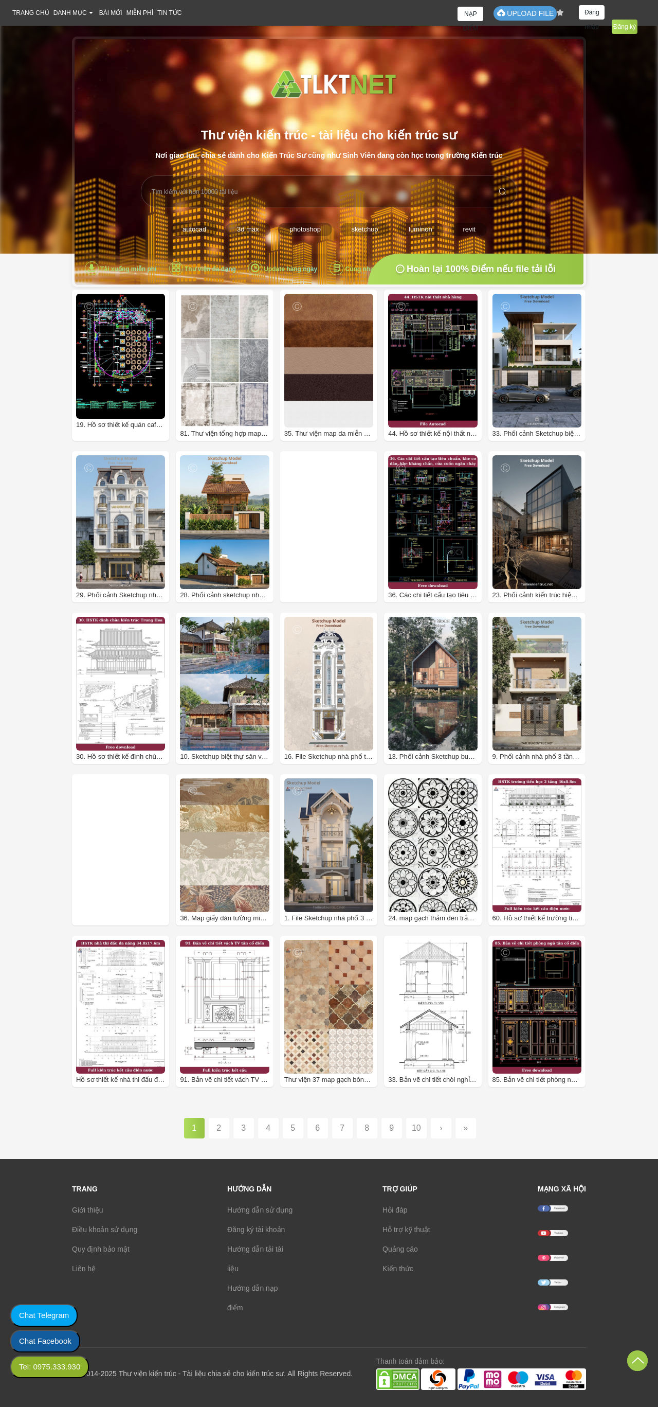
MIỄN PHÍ (139, 12)
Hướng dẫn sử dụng (260, 1210)
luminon (420, 229)
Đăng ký (624, 26)
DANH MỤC (70, 12)
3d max (248, 229)
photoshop (305, 229)
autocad (194, 229)
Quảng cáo (400, 1249)
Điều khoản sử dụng (104, 1229)
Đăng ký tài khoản (256, 1229)
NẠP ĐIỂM (470, 15)
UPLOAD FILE (525, 13)
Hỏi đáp (394, 1210)
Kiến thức (397, 1268)
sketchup (365, 229)
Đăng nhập (591, 14)
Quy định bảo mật (101, 1249)
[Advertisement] (353, 558)
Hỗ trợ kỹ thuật (406, 1229)
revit (469, 229)
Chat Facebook (45, 1341)
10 (416, 1128)
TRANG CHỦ (30, 12)
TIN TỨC (169, 12)
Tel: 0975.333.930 (49, 1366)
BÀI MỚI (110, 12)
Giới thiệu (87, 1210)
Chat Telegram (44, 1315)
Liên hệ (84, 1268)
